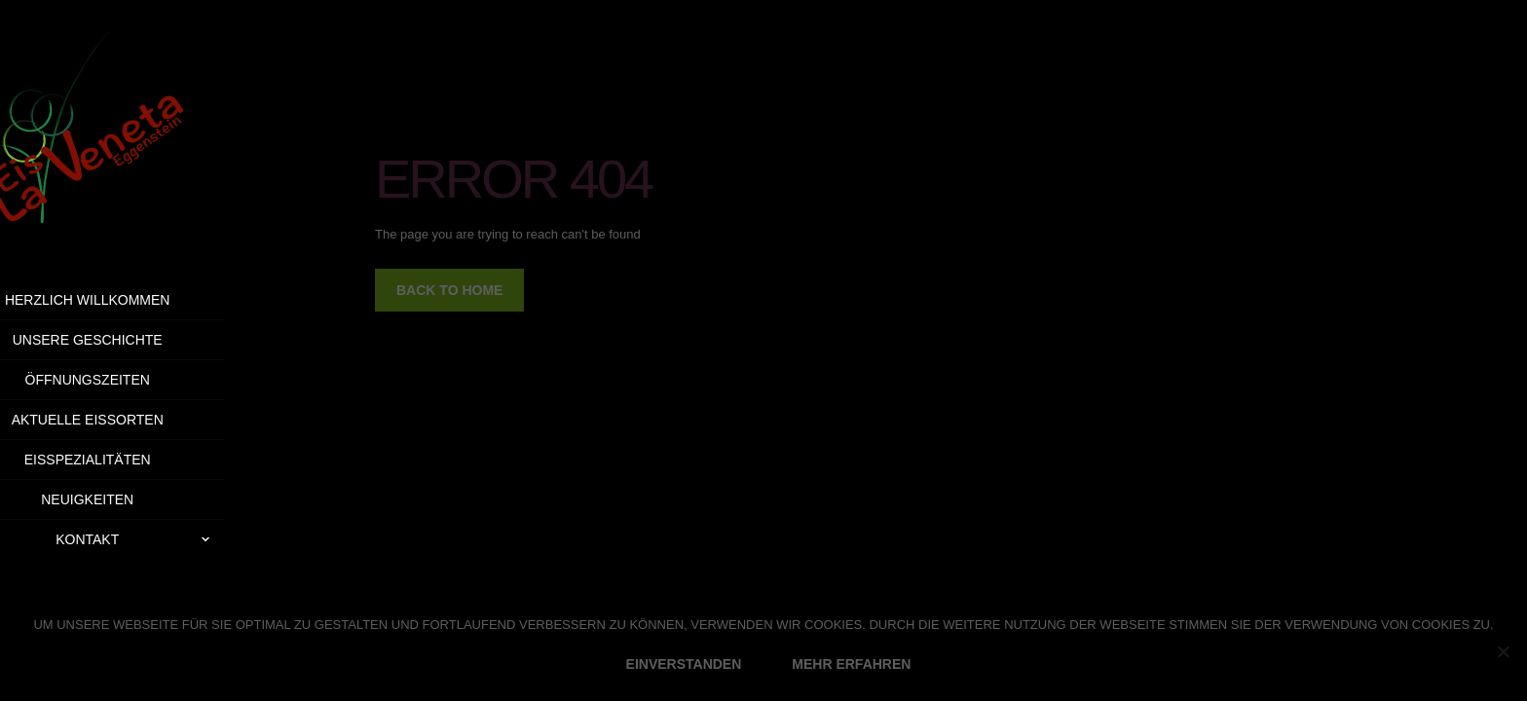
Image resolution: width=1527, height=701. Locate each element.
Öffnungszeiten (137, 379)
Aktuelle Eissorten (137, 419)
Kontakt (191, 539)
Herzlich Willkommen (138, 300)
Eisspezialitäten (138, 459)
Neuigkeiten (138, 499)
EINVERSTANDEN (684, 664)
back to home (449, 290)
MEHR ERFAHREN (851, 664)
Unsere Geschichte (137, 340)
